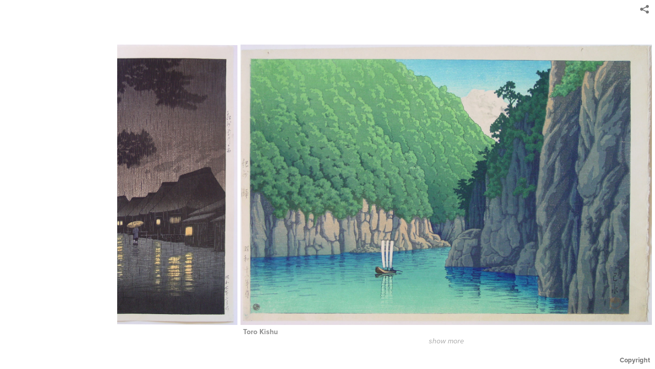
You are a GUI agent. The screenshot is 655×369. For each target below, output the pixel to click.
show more (449, 341)
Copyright (635, 360)
